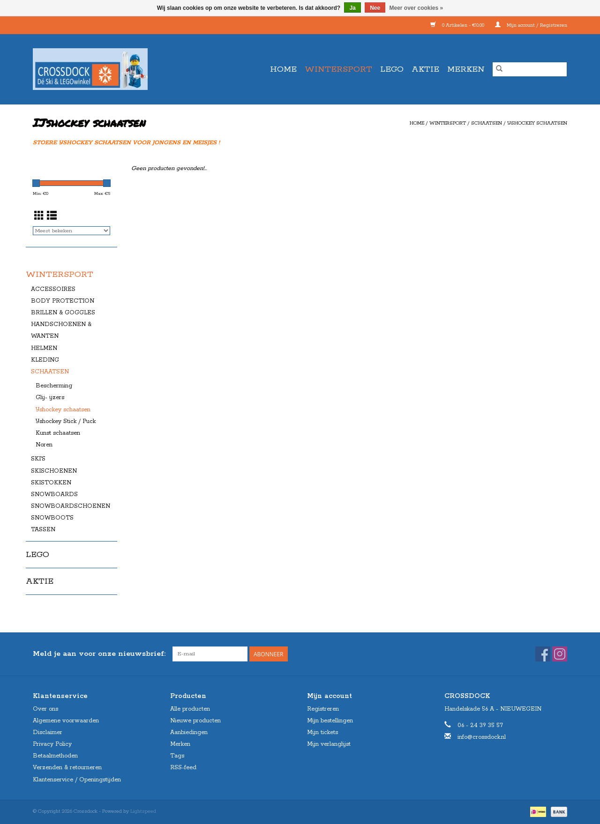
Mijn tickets (322, 732)
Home (283, 69)
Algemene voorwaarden (66, 720)
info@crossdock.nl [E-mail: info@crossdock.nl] (482, 737)
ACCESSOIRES (53, 289)
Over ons (45, 709)
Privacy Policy (52, 744)
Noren (44, 444)
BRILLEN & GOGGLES (63, 312)
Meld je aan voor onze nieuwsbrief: (99, 654)
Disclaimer (47, 732)
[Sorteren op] (71, 230)
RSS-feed (183, 767)
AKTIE (425, 69)
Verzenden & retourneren (67, 767)
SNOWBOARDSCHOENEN (70, 506)
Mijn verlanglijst (329, 744)
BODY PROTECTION (62, 300)
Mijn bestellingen (330, 720)
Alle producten (190, 709)
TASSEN (43, 529)
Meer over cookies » (416, 8)
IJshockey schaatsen (537, 123)
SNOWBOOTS (52, 517)
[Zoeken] (529, 69)
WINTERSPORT (338, 69)
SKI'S (38, 458)
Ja (352, 8)
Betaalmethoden (55, 755)
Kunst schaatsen (58, 433)
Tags (177, 755)
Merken (466, 69)
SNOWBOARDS (54, 494)
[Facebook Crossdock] (542, 653)
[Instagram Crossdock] (559, 653)
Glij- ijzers (50, 397)
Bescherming (54, 385)
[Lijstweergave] (52, 217)
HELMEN (44, 348)
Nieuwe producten (195, 720)
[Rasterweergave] (39, 217)
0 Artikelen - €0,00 (458, 25)
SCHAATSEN (486, 123)
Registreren (323, 709)
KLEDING (45, 360)
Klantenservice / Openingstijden (77, 779)
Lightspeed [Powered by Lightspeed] (143, 811)
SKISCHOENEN (54, 471)
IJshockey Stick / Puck (66, 421)
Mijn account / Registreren (531, 25)
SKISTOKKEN (51, 482)
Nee (375, 8)
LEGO (392, 69)
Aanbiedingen (189, 732)
